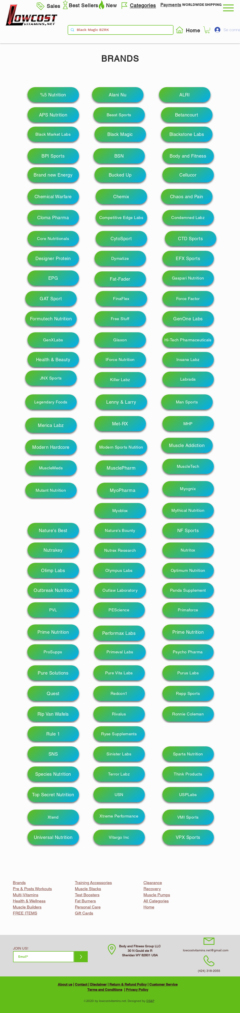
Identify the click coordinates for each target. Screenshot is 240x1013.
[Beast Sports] (119, 114)
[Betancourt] (186, 114)
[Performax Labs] (119, 633)
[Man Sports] (187, 402)
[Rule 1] (53, 733)
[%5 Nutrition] (53, 94)
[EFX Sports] (188, 258)
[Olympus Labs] (119, 570)
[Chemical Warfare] (53, 196)
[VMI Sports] (188, 817)
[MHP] (188, 423)
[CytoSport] (121, 238)
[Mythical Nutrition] (188, 510)
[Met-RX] (120, 423)
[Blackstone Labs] (186, 134)
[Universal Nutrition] (53, 837)
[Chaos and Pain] (186, 196)
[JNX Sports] (51, 378)
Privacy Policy (137, 990)
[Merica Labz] (51, 425)
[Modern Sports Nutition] (121, 447)
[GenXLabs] (53, 339)
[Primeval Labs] (120, 651)
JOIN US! (20, 948)
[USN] (119, 794)
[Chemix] (121, 196)
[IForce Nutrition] (120, 359)
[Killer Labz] (120, 379)
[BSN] (119, 155)
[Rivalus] (119, 714)
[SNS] (53, 753)
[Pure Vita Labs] (119, 672)
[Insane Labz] (188, 359)
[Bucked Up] (120, 174)
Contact (81, 984)
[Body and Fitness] (188, 155)
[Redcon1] (119, 693)
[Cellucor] (188, 174)
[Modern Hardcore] (51, 447)
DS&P (150, 1001)
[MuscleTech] (188, 466)
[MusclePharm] (121, 467)
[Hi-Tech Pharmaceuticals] (188, 339)
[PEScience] (119, 609)
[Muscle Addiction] (187, 445)
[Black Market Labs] (53, 134)
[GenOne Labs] (188, 318)
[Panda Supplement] (188, 590)
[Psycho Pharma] (188, 651)
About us (65, 984)
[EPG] (53, 278)
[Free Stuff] (120, 318)
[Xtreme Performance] (119, 816)
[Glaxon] (120, 339)
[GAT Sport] (51, 298)
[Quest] (53, 693)
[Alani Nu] (117, 94)
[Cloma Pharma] (53, 217)
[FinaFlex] (121, 298)
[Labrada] (188, 379)
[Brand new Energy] (53, 174)
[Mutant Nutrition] (51, 490)
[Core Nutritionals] (53, 238)
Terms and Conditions (104, 990)
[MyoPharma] (122, 490)
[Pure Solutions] (53, 672)
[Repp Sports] (188, 693)
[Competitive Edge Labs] (121, 217)
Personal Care (88, 907)
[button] (228, 8)
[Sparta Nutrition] (188, 753)
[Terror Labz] (119, 774)
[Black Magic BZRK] (120, 30)
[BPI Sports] (53, 155)
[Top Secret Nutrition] (53, 794)
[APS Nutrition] (53, 114)
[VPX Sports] (188, 837)
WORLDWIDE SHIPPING (202, 4)
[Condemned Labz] (188, 217)
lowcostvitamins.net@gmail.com (205, 950)
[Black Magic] (120, 134)
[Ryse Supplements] (119, 733)
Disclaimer (98, 984)
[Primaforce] (188, 609)
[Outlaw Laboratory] (120, 590)
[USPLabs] (188, 794)
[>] (81, 956)
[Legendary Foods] (51, 402)
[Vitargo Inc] (119, 837)
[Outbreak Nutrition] (53, 590)
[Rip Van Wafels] (53, 714)
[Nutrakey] (53, 550)
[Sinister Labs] (119, 753)
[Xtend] (53, 817)
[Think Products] (188, 774)
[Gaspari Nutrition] (188, 278)
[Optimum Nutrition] (188, 570)
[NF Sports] (188, 530)
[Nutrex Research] (120, 550)
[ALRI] (184, 94)
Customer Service (163, 984)
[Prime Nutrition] (53, 632)
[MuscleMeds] (51, 467)
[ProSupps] (53, 651)
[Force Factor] (188, 298)
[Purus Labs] (188, 672)
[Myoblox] (120, 510)
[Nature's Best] (53, 530)
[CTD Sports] (190, 238)
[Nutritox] (188, 550)
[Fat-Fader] (120, 278)
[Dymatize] (120, 258)
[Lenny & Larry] (121, 402)
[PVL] (53, 609)
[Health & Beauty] (53, 359)
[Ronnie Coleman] (188, 714)
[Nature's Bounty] (120, 530)
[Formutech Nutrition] (51, 318)
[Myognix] (188, 488)
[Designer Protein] (53, 258)
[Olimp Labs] (53, 570)
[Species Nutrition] (53, 774)
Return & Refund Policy (128, 984)
